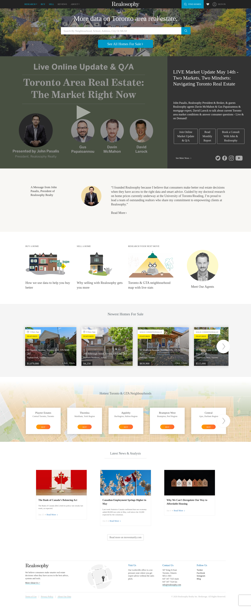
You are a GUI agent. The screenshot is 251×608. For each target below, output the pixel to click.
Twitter (200, 570)
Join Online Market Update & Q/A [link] (185, 136)
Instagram (201, 576)
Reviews (62, 4)
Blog (199, 579)
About (74, 4)
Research (30, 4)
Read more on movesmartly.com (126, 537)
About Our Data (64, 596)
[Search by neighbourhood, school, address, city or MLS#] (125, 30)
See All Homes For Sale (125, 44)
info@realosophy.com (172, 585)
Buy (43, 4)
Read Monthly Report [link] (207, 136)
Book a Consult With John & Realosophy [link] (231, 136)
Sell (51, 4)
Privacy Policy (47, 596)
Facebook (201, 573)
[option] (51, 346)
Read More (119, 213)
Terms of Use (31, 596)
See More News (184, 158)
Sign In (222, 4)
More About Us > (32, 583)
